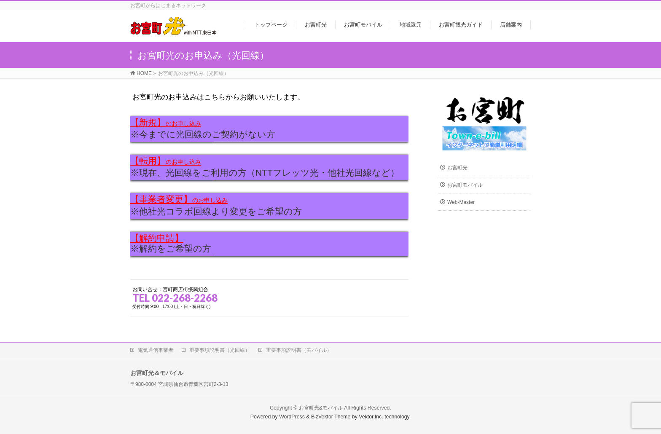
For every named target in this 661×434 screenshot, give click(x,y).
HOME (144, 73)
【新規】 (165, 122)
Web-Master (461, 202)
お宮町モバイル (465, 185)
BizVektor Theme (331, 417)
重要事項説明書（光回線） (219, 350)
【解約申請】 (156, 238)
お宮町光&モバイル (321, 408)
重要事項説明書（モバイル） (299, 350)
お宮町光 (457, 168)
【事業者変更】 (179, 199)
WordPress (292, 417)
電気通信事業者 (155, 350)
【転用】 (165, 161)
